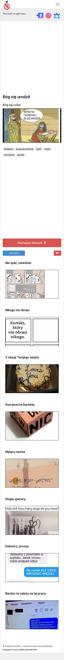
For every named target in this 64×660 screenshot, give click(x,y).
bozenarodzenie (25, 149)
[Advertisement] (32, 57)
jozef (39, 149)
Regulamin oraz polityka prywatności (20, 649)
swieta (20, 155)
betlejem (8, 149)
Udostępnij (14, 253)
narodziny (9, 155)
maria (47, 149)
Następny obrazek (32, 243)
